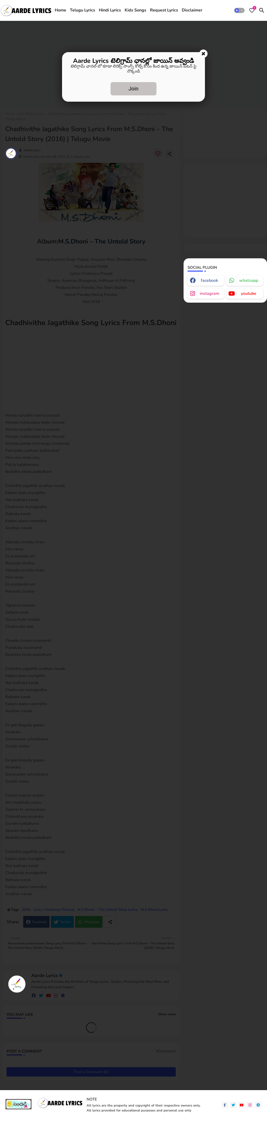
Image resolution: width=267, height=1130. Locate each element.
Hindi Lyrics (110, 10)
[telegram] (258, 1105)
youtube (248, 293)
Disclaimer (192, 10)
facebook (209, 280)
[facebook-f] (225, 1105)
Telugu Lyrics (82, 10)
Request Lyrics (164, 10)
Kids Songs (135, 10)
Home (60, 10)
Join (133, 88)
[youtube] (241, 1105)
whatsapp (248, 280)
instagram (209, 293)
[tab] (60, 10)
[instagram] (250, 1105)
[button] (239, 10)
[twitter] (233, 1105)
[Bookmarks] (252, 10)
